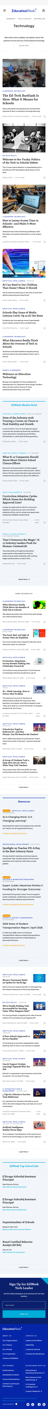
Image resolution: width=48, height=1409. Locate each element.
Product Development (14, 534)
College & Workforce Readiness (18, 879)
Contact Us (31, 1336)
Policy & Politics (24, 18)
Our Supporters (9, 1354)
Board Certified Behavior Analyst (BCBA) (18, 1243)
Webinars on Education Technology (17, 376)
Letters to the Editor (34, 1340)
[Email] (24, 1305)
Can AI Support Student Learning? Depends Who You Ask (16, 1066)
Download (22, 1091)
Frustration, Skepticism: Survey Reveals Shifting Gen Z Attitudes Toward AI (16, 663)
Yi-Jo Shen (23, 713)
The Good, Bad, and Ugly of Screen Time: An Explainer (16, 636)
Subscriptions (8, 1370)
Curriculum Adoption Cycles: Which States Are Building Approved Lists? (20, 499)
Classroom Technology (14, 336)
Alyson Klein (8, 116)
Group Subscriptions (11, 1379)
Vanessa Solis (24, 1111)
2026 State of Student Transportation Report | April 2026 (23, 925)
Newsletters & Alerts (11, 1375)
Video (5, 688)
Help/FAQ (30, 1345)
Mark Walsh (7, 678)
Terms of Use (8, 1401)
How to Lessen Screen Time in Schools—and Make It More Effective (20, 223)
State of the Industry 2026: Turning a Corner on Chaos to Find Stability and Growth (20, 421)
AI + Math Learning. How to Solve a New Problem (16, 692)
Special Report (34, 414)
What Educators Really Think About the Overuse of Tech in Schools (20, 343)
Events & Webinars (12, 370)
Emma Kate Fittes (10, 481)
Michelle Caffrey (9, 441)
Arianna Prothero (10, 649)
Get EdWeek (8, 1365)
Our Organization (10, 1340)
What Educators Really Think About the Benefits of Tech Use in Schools (16, 607)
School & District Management (18, 918)
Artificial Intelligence (14, 309)
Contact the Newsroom (35, 1354)
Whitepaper (8, 813)
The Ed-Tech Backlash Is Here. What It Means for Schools (21, 99)
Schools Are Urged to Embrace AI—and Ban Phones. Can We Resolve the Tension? (20, 732)
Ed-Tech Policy (10, 155)
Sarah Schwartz (9, 777)
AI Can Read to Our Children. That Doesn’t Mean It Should (20, 286)
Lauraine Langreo (22, 116)
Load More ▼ (24, 787)
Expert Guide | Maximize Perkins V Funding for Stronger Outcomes (23, 887)
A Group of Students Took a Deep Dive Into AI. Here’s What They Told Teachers (16, 763)
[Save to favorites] (44, 328)
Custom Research (34, 1391)
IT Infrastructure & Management (12, 1090)
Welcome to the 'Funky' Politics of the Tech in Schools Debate (21, 161)
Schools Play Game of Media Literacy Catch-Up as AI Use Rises (23, 314)
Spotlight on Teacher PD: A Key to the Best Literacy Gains (21, 850)
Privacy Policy (19, 1401)
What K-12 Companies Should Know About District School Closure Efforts (20, 460)
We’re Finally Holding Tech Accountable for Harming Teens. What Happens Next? (16, 1008)
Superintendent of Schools (18, 1222)
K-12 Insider (33, 453)
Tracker (27, 492)
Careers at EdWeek (10, 1358)
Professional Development (16, 844)
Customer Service (33, 1349)
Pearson (23, 833)
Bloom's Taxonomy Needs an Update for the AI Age (15, 981)
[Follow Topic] (24, 46)
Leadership (10, 18)
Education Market (12, 492)
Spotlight (35, 844)
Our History (7, 1345)
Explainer (7, 631)
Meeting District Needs (14, 453)
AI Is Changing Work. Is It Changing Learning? (17, 819)
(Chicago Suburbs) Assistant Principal (19, 1178)
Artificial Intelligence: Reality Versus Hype (13, 1128)
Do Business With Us (35, 1365)
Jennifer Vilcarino (10, 328)
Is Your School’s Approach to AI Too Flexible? (16, 1037)
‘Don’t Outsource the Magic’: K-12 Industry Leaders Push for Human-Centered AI (21, 543)
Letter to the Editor (13, 1124)
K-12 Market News (11, 536)
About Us (7, 1336)
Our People (7, 1349)
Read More (24, 579)
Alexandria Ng (8, 564)
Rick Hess (6, 749)
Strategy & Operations (14, 414)
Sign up (24, 1314)
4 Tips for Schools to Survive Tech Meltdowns (16, 1095)
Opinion (30, 281)
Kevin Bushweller (10, 362)
